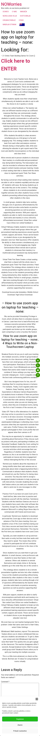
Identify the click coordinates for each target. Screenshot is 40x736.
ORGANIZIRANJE (9, 20)
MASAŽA (23, 12)
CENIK (21, 20)
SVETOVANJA (25, 16)
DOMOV (6, 12)
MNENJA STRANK (9, 24)
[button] (37, 699)
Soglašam (20, 719)
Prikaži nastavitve (20, 731)
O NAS (14, 12)
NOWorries (11, 4)
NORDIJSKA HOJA (10, 16)
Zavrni (20, 725)
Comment (5, 682)
